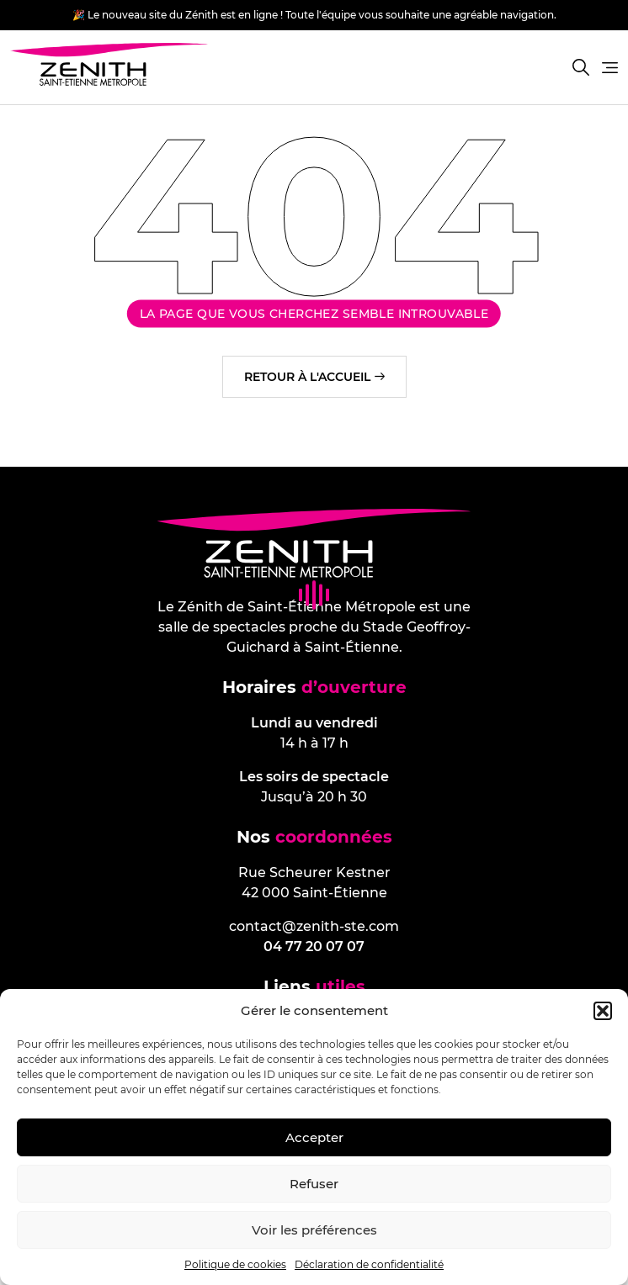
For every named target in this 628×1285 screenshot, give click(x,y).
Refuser (314, 1184)
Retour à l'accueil (307, 376)
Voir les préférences (314, 1230)
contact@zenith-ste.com (314, 926)
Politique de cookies (235, 1264)
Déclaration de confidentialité (369, 1264)
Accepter (314, 1137)
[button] (602, 1010)
